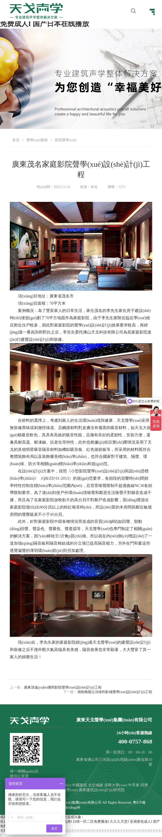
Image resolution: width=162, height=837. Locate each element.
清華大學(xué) (115, 785)
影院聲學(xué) (65, 140)
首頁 (15, 140)
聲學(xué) (82, 325)
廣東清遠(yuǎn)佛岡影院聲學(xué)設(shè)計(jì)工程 (63, 687)
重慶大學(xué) (66, 790)
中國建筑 (79, 785)
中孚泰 (133, 785)
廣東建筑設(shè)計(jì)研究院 (102, 790)
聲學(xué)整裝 (37, 140)
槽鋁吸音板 (72, 449)
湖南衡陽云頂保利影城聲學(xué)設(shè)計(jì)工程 (114, 692)
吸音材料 (118, 428)
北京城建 (95, 785)
